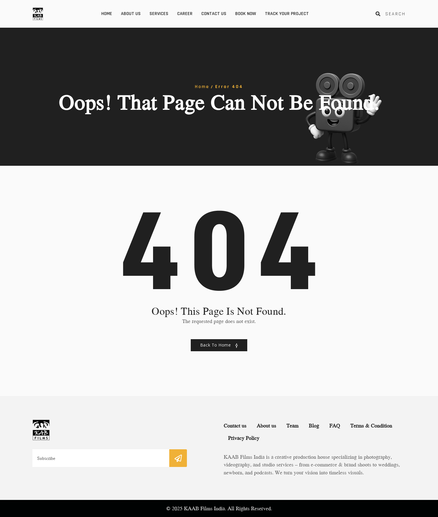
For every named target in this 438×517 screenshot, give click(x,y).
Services (159, 14)
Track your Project (287, 14)
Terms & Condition (371, 426)
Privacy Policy (243, 438)
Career (185, 14)
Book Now (245, 14)
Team (292, 426)
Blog (314, 426)
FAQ (334, 426)
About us (131, 14)
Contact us (213, 14)
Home (106, 14)
